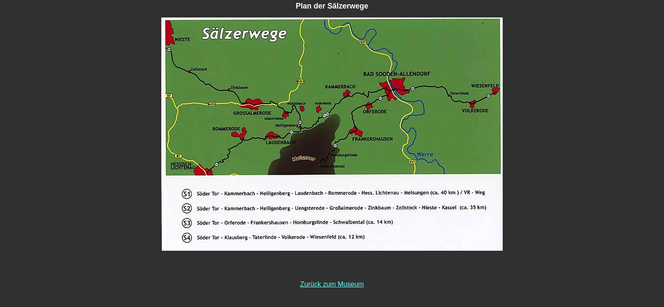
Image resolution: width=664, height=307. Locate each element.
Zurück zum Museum (332, 284)
